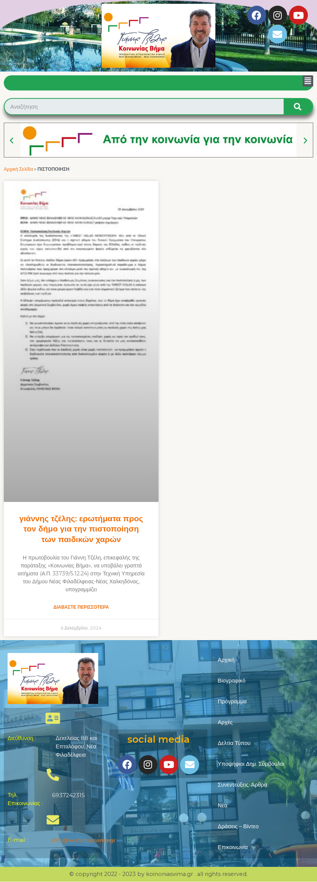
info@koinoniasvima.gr (84, 840)
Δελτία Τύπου (234, 743)
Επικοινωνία (233, 847)
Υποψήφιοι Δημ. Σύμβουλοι (251, 763)
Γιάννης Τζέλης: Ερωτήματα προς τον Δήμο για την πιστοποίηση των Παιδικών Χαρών (81, 529)
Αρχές (225, 722)
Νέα (222, 805)
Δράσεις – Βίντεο (238, 826)
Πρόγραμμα (232, 701)
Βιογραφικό (231, 680)
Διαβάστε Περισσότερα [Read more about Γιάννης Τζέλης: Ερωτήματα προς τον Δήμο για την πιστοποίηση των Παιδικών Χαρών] (81, 607)
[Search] (298, 106)
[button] (308, 81)
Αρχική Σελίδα (18, 169)
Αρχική (226, 659)
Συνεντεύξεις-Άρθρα (242, 784)
